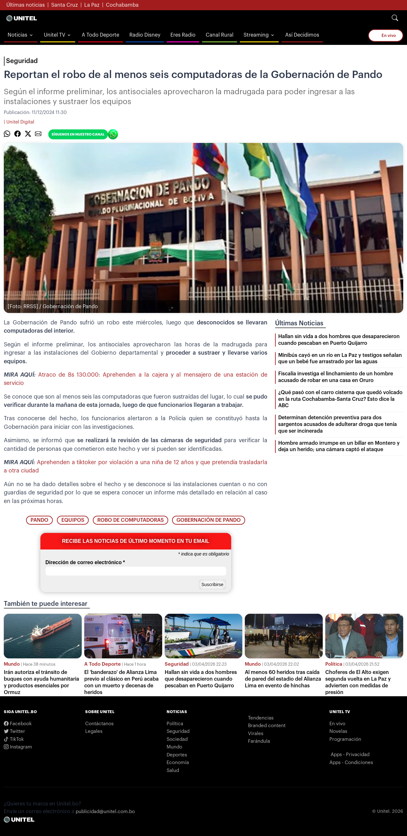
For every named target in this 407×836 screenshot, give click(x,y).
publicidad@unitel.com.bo (105, 811)
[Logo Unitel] (21, 18)
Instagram (18, 747)
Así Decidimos (302, 35)
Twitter (14, 731)
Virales (255, 733)
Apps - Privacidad (350, 754)
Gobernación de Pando (208, 520)
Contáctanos (99, 723)
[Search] (395, 18)
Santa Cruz (64, 5)
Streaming (256, 35)
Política (333, 664)
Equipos (72, 520)
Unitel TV (54, 35)
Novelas (338, 731)
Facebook (18, 723)
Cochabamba (122, 5)
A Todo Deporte (100, 35)
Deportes (177, 755)
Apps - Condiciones (351, 762)
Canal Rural (219, 35)
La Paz (92, 5)
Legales (93, 731)
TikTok (14, 739)
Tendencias (260, 718)
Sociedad (177, 739)
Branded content (267, 725)
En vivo (386, 35)
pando (39, 520)
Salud (173, 770)
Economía (178, 762)
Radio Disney (144, 35)
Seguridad (22, 61)
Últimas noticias (25, 5)
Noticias (17, 35)
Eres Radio (183, 35)
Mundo (12, 664)
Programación (345, 739)
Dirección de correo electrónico (85, 562)
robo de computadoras (130, 520)
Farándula (259, 741)
